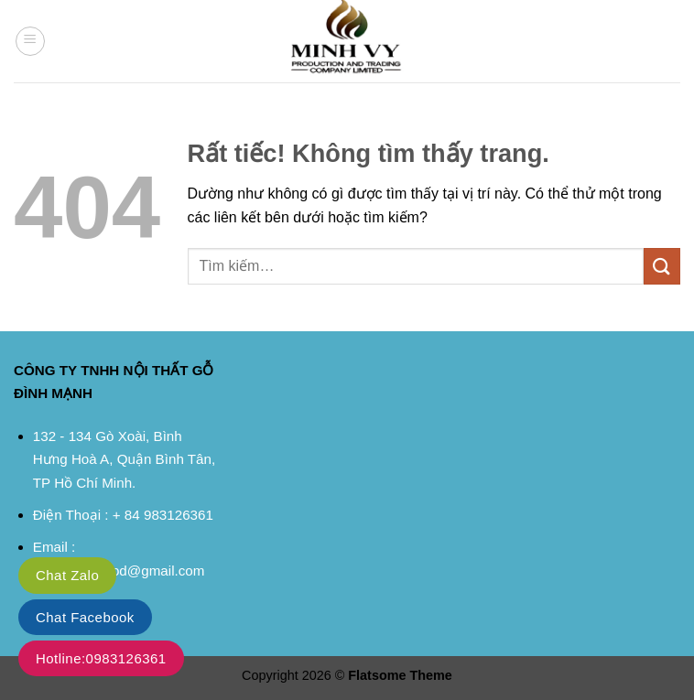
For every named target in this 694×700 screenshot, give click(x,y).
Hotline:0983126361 (101, 658)
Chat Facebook (85, 617)
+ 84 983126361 (163, 514)
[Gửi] (662, 266)
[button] (30, 41)
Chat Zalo (67, 575)
